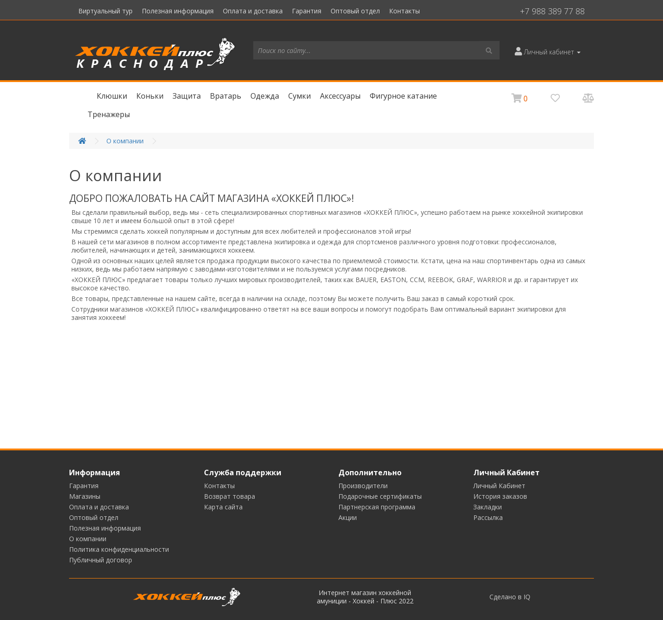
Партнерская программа (376, 506)
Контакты (404, 10)
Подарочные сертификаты (380, 496)
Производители (363, 485)
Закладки (487, 506)
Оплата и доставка (253, 10)
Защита (187, 96)
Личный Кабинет (499, 485)
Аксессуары (340, 96)
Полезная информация (178, 10)
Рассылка (488, 517)
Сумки (299, 96)
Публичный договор (100, 559)
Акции (347, 517)
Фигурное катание (403, 96)
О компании (125, 140)
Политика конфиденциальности (119, 549)
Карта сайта (223, 506)
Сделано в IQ (509, 597)
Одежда (264, 96)
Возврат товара (229, 496)
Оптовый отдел (355, 10)
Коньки (149, 96)
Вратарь (225, 96)
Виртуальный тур (105, 10)
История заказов (500, 496)
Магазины (84, 496)
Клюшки (112, 96)
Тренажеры (108, 114)
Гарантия (306, 10)
